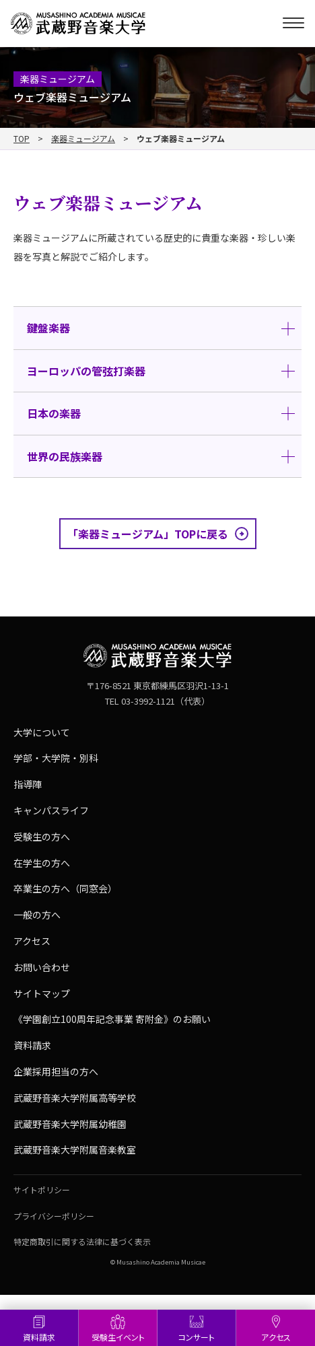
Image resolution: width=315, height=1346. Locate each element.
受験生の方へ (41, 836)
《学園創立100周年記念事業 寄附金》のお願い (112, 1019)
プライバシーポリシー (53, 1215)
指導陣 (27, 784)
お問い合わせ (41, 967)
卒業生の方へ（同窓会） (65, 888)
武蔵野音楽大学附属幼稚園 (70, 1124)
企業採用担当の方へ (55, 1071)
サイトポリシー (41, 1189)
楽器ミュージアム (83, 139)
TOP (21, 139)
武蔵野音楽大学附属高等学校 (74, 1097)
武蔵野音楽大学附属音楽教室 (74, 1149)
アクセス (276, 1337)
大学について (41, 732)
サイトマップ (41, 993)
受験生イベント (118, 1337)
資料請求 (39, 1337)
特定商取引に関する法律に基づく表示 (82, 1241)
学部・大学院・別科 (55, 758)
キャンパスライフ (51, 810)
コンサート (196, 1337)
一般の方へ (37, 914)
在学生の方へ (41, 863)
